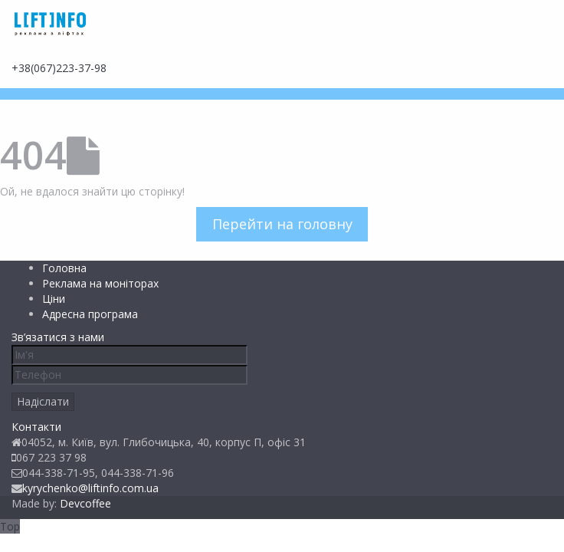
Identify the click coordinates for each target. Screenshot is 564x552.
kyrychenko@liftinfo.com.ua (90, 488)
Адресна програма (90, 314)
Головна (64, 268)
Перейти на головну (282, 224)
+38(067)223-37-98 (59, 68)
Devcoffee (85, 503)
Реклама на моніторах (100, 283)
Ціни (53, 298)
